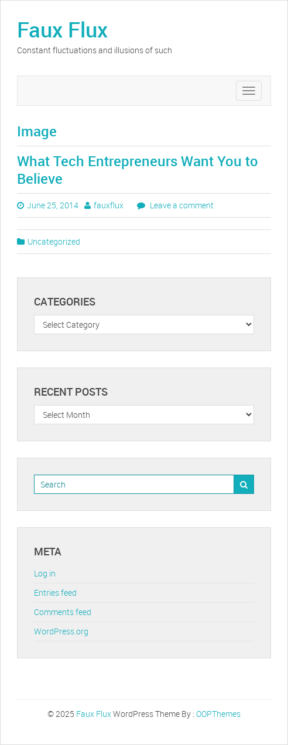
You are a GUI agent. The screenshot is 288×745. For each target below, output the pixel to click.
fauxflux (109, 205)
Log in (45, 573)
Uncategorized (54, 241)
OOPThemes (218, 713)
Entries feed (55, 592)
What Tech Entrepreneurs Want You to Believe (137, 170)
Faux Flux (62, 29)
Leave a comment (181, 205)
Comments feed (62, 611)
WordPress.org (61, 631)
